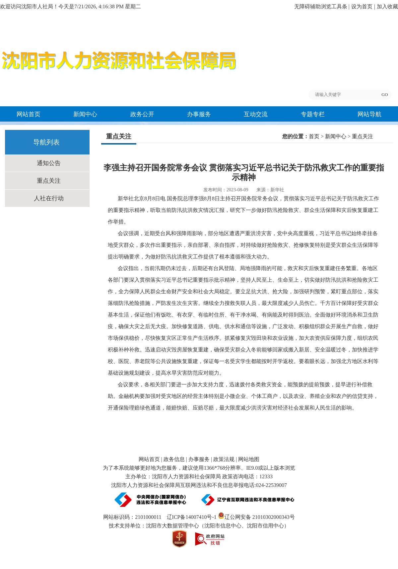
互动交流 (256, 114)
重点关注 (49, 180)
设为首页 (361, 6)
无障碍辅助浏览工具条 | (322, 6)
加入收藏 (387, 6)
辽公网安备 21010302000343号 (256, 517)
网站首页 (28, 114)
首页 (314, 136)
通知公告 (49, 163)
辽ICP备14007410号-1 (192, 517)
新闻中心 (85, 114)
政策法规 (223, 459)
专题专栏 (313, 114)
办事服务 (199, 114)
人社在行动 (49, 198)
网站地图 (248, 459)
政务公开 (142, 114)
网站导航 (369, 114)
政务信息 (174, 459)
